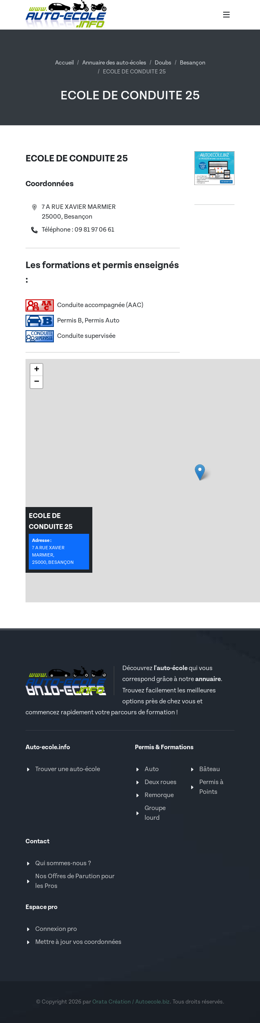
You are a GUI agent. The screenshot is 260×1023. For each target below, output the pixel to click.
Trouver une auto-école (67, 769)
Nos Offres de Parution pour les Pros (75, 881)
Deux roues (161, 782)
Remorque (159, 795)
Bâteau (209, 769)
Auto (152, 769)
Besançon (192, 63)
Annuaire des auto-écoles (114, 63)
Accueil (64, 63)
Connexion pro (56, 929)
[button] (36, 370)
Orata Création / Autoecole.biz (131, 1002)
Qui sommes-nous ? (63, 863)
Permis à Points (211, 787)
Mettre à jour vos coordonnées (78, 942)
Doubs (163, 63)
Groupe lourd (155, 813)
